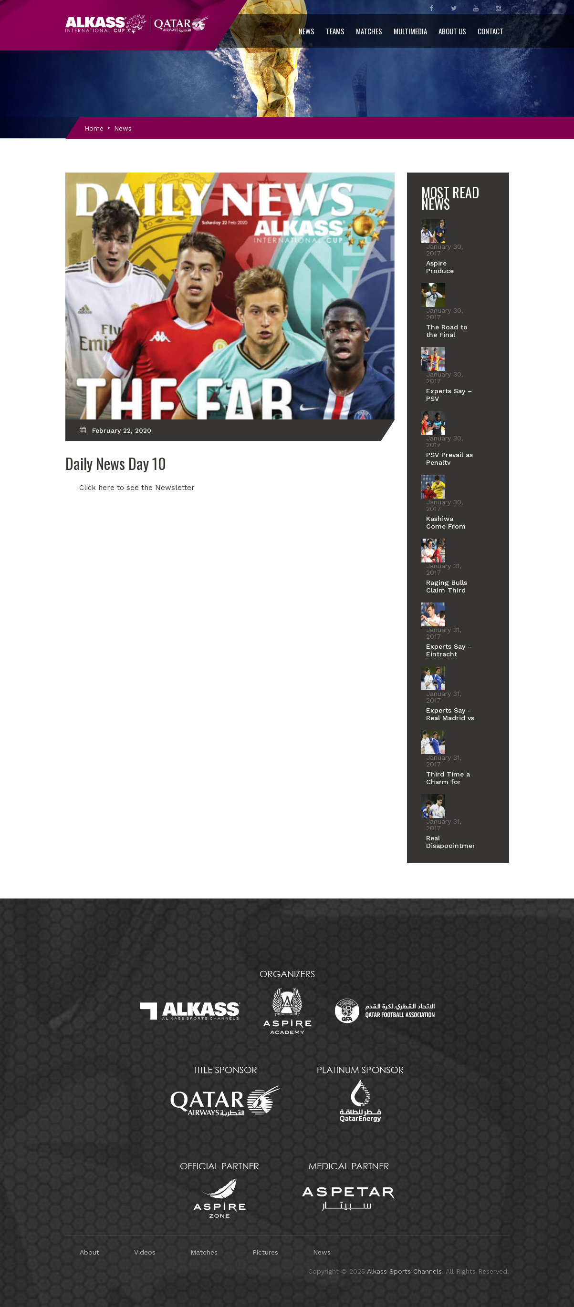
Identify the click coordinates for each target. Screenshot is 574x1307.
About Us (452, 31)
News (306, 31)
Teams (335, 31)
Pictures (265, 1252)
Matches (369, 31)
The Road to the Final (447, 330)
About (89, 1252)
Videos (145, 1252)
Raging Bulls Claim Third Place (446, 590)
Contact (490, 31)
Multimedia (410, 31)
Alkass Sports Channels (404, 1271)
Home (94, 128)
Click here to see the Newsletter (137, 487)
